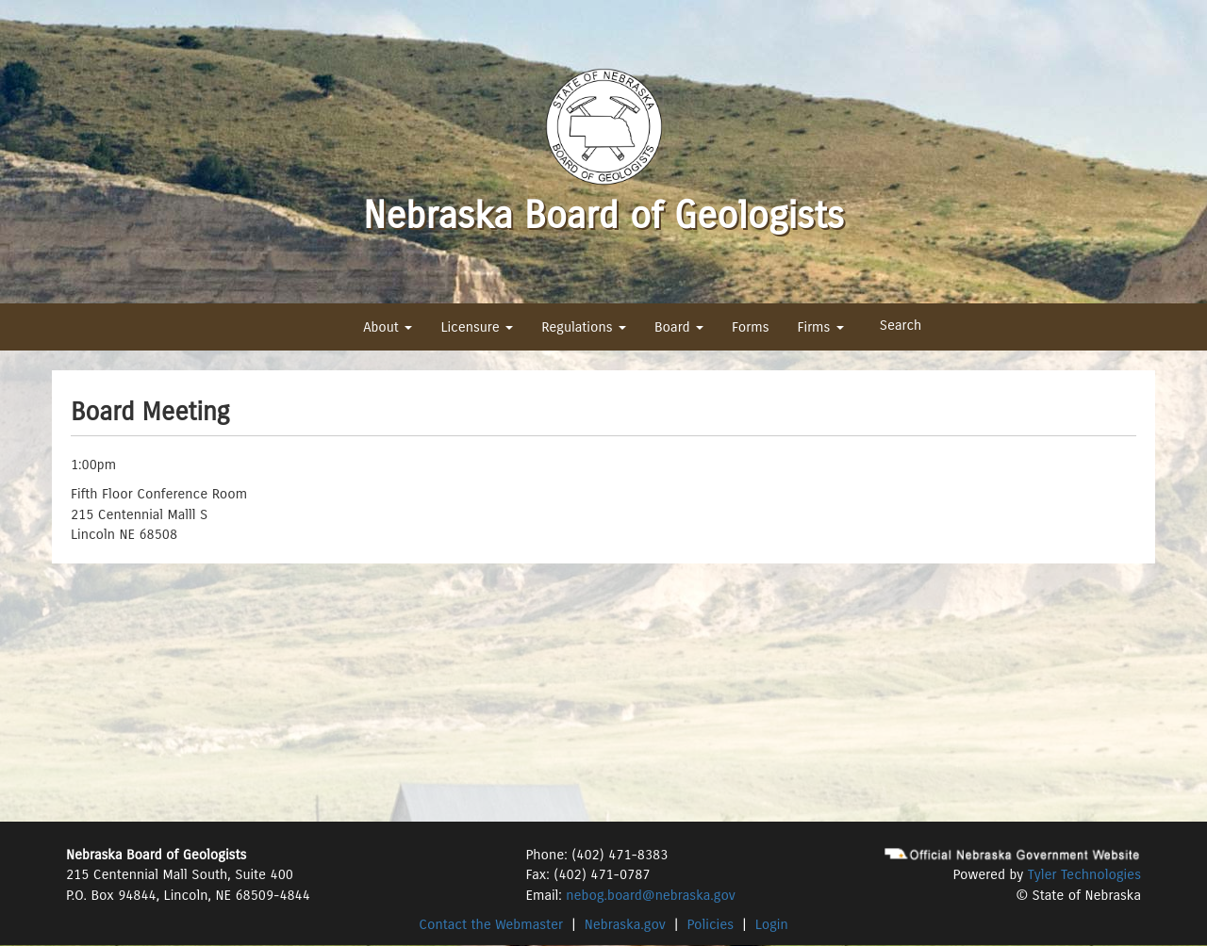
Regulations (583, 326)
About (387, 326)
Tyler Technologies (1084, 874)
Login (771, 924)
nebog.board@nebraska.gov (650, 895)
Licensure (476, 326)
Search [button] (901, 325)
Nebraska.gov (625, 924)
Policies (711, 924)
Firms (820, 326)
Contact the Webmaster (491, 924)
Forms (750, 326)
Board (678, 326)
